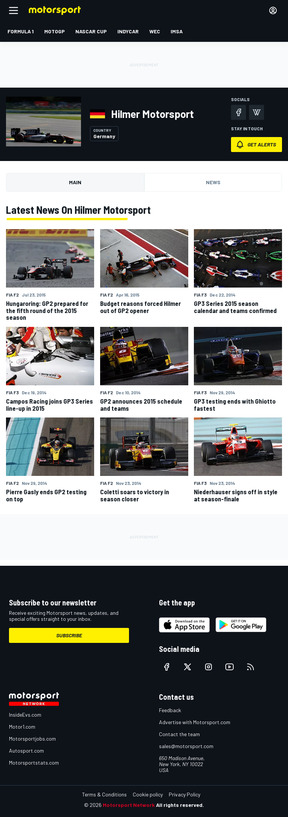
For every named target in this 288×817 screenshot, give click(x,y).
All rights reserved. (180, 805)
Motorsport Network (129, 805)
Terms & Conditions (104, 794)
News (213, 182)
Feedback (170, 710)
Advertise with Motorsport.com (194, 722)
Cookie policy (148, 794)
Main (75, 182)
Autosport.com (26, 750)
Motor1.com (22, 726)
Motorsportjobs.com (32, 738)
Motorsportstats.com (34, 762)
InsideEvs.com (25, 714)
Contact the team (179, 734)
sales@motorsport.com (186, 746)
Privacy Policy (184, 794)
